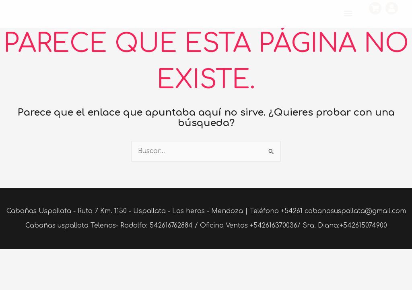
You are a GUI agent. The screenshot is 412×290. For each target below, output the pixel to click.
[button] (347, 13)
